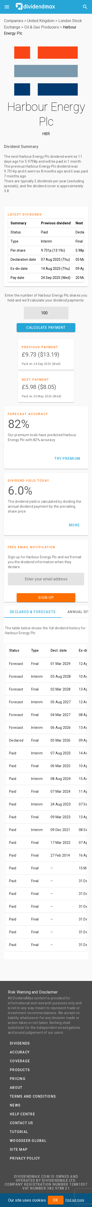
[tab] (33, 612)
